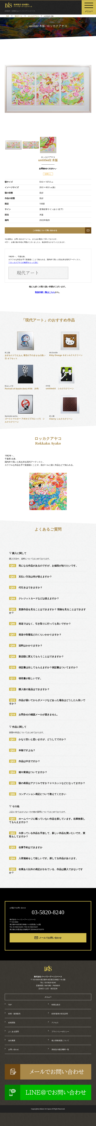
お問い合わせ (13, 1049)
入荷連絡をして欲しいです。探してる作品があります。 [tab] (43, 858)
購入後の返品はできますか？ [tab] (29, 689)
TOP (10, 1004)
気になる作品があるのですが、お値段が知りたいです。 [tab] (43, 565)
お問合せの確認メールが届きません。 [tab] (34, 714)
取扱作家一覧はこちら (45, 292)
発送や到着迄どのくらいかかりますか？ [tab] (35, 634)
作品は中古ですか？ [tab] (24, 761)
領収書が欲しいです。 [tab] (25, 678)
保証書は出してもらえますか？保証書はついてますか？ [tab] (43, 667)
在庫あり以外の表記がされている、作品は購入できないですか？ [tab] (46, 871)
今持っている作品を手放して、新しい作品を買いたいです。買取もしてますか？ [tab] (47, 834)
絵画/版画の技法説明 (60, 1013)
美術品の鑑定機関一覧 (60, 1049)
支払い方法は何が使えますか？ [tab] (30, 576)
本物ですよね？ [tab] (22, 750)
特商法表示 (56, 1004)
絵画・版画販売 (14, 1013)
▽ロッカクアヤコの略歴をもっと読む (23, 262)
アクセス (55, 1022)
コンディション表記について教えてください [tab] (37, 794)
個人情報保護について (60, 1040)
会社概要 (11, 1040)
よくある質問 (13, 1031)
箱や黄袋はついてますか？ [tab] (28, 772)
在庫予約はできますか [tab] (25, 847)
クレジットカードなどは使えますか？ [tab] (34, 598)
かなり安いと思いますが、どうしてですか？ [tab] (37, 739)
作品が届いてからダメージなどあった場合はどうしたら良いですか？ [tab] (47, 702)
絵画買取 (11, 1022)
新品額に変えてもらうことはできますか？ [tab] (36, 656)
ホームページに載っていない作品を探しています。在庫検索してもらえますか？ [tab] (47, 820)
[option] (48, 89)
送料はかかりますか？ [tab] (25, 645)
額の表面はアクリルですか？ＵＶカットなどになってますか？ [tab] (47, 783)
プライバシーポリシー (60, 1031)
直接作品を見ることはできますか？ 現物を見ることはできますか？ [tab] (47, 611)
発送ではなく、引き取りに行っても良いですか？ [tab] (40, 623)
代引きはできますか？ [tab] (25, 587)
